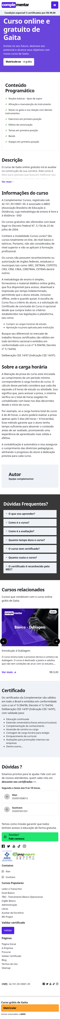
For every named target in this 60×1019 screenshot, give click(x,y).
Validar (8, 930)
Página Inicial (9, 944)
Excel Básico (8, 892)
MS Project (7, 916)
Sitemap (6, 968)
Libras (5, 908)
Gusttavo (8, 877)
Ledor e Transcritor (12, 888)
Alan (6, 871)
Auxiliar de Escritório (13, 912)
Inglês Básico (9, 900)
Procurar (6, 952)
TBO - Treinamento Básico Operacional (22, 896)
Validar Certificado (11, 956)
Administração (9, 904)
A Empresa (7, 948)
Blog (4, 960)
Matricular (9, 1008)
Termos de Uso (10, 964)
